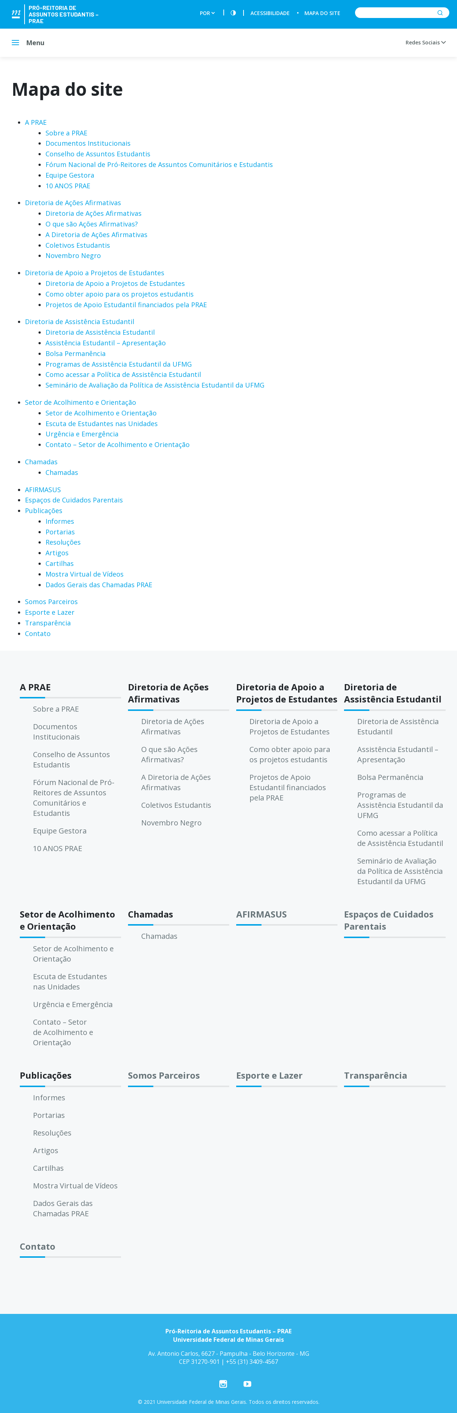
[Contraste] (233, 13)
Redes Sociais (426, 42)
